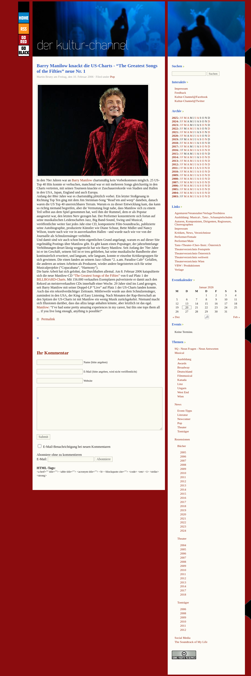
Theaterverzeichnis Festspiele (192, 249)
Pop (112, 76)
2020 (175, 135)
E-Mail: (65, 459)
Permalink (48, 319)
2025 (175, 117)
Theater (181, 427)
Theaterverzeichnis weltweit (191, 257)
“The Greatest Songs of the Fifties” (96, 276)
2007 (175, 182)
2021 (175, 132)
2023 (175, 124)
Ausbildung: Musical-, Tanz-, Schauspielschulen (203, 217)
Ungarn (181, 388)
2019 (175, 139)
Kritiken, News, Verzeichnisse (193, 232)
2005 (175, 189)
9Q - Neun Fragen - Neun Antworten (196, 348)
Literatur (182, 414)
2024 (175, 121)
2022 (175, 128)
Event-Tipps (184, 410)
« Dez (176, 317)
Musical (179, 352)
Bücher (181, 446)
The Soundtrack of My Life (191, 641)
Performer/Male (184, 241)
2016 (175, 150)
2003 (175, 196)
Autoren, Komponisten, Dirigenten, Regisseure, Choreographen (203, 223)
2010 (175, 171)
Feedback (180, 92)
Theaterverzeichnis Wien (189, 261)
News (178, 404)
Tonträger (183, 431)
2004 (175, 192)
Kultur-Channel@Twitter (190, 101)
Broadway (183, 367)
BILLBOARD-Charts (51, 279)
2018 (175, 142)
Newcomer (183, 419)
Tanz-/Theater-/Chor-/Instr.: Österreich (198, 245)
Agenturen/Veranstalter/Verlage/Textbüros (200, 213)
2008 (175, 178)
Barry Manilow (82, 180)
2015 (175, 153)
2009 (175, 175)
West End (183, 392)
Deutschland (184, 371)
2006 (175, 185)
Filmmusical (184, 375)
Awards (181, 363)
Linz (180, 384)
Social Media (182, 637)
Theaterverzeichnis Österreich (192, 253)
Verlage (179, 269)
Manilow (43, 307)
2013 (175, 160)
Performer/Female (185, 236)
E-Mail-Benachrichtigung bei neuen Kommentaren (76, 447)
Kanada (181, 379)
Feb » (236, 317)
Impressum (181, 88)
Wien (180, 396)
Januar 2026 (206, 287)
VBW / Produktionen (187, 265)
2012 (175, 164)
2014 (175, 157)
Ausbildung (184, 359)
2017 (175, 146)
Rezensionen (182, 439)
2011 (175, 167)
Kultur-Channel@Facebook (191, 96)
